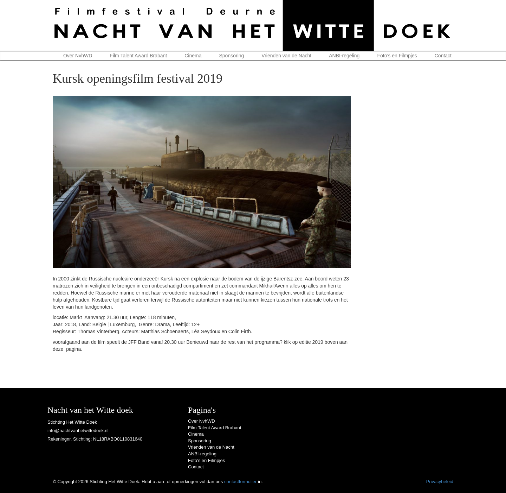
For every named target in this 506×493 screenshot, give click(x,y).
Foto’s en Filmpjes (397, 55)
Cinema (192, 55)
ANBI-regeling (344, 55)
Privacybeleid (439, 481)
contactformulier (240, 481)
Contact (443, 55)
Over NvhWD (77, 55)
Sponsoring (231, 55)
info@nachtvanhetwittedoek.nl (78, 430)
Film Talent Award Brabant (138, 55)
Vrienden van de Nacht (286, 55)
